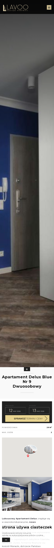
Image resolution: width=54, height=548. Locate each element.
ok (6, 540)
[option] (27, 494)
